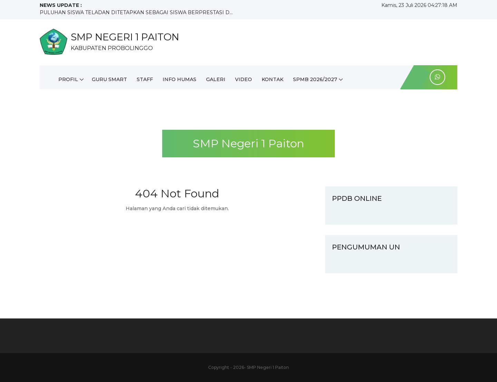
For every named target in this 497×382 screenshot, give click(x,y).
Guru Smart (109, 79)
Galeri (215, 79)
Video (243, 79)
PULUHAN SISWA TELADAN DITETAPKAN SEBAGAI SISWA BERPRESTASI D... (136, 12)
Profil (68, 79)
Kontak (272, 79)
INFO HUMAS (179, 79)
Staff (145, 79)
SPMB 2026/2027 (315, 79)
